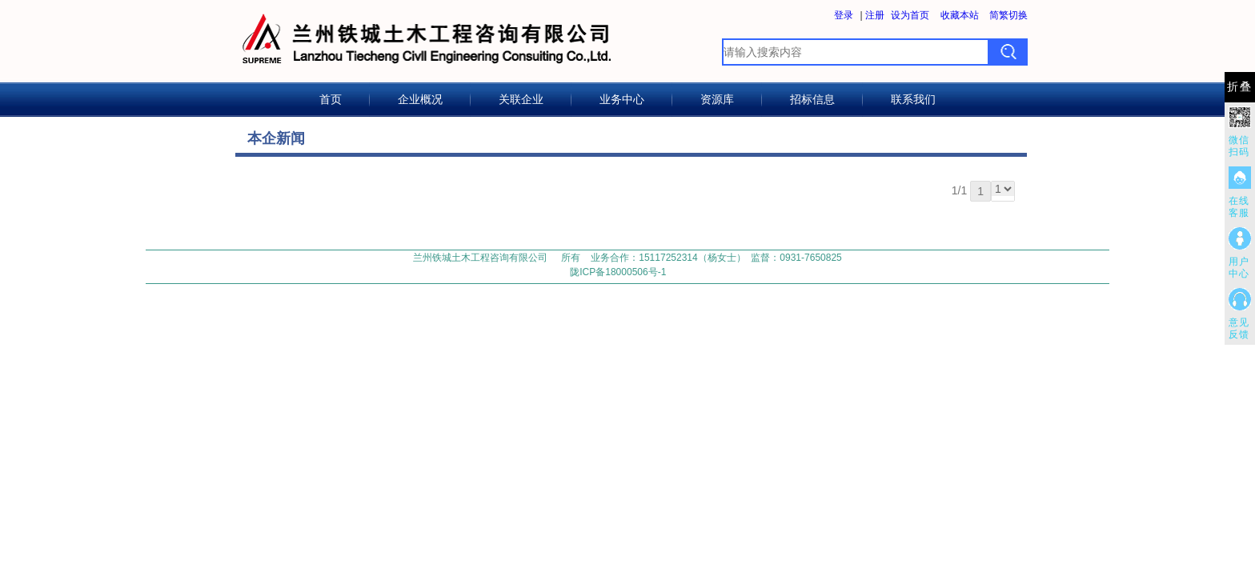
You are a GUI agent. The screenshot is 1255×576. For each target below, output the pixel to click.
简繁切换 (1008, 15)
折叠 (1240, 87)
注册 (874, 15)
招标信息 (812, 100)
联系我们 (913, 100)
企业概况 (420, 100)
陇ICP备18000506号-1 (618, 272)
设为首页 (910, 15)
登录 (843, 15)
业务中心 (621, 100)
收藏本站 (959, 15)
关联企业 (521, 100)
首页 (330, 100)
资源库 (717, 100)
